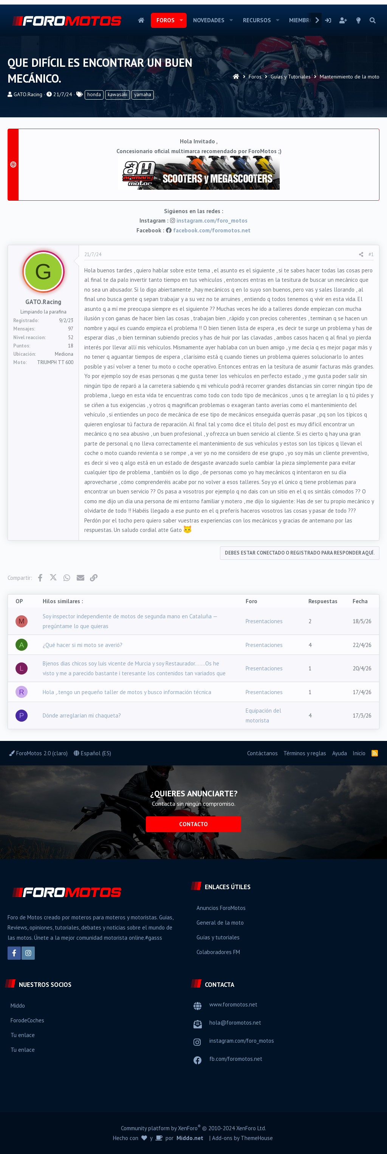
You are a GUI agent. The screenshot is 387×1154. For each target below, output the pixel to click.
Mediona (64, 354)
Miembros (303, 20)
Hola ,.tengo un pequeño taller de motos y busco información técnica (127, 692)
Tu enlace (23, 1035)
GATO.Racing (28, 94)
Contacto (193, 824)
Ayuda (339, 753)
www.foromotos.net (233, 1004)
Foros (165, 20)
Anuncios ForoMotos (221, 907)
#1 (371, 254)
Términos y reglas (304, 753)
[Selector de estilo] (358, 20)
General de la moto (220, 922)
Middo (18, 1005)
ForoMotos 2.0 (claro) (38, 753)
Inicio (141, 20)
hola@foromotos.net (235, 1022)
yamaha (142, 94)
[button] (181, 20)
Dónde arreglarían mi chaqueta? (82, 715)
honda (94, 94)
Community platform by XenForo (193, 1128)
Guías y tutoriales (218, 937)
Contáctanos (262, 753)
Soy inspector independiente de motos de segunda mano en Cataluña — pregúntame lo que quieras (130, 621)
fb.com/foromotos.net (235, 1058)
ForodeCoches (27, 1020)
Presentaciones (264, 621)
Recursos (257, 20)
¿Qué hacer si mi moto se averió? (82, 644)
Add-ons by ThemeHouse (242, 1138)
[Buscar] (372, 20)
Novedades (208, 20)
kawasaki (117, 94)
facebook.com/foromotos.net (212, 230)
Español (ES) (92, 753)
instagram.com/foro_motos (212, 220)
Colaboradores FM (218, 952)
